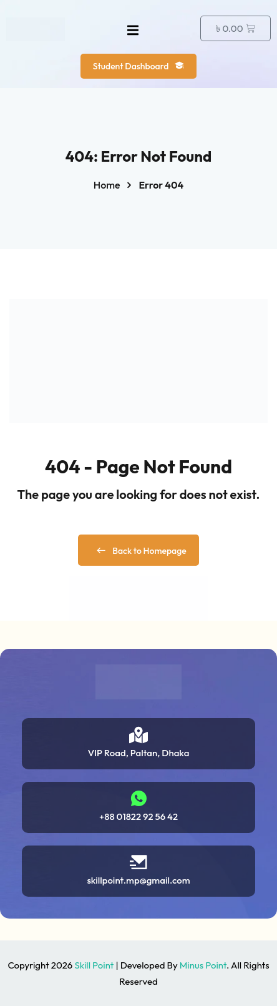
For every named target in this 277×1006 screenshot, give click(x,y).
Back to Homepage (138, 550)
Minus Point (203, 965)
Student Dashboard (139, 66)
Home (107, 185)
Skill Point (94, 965)
